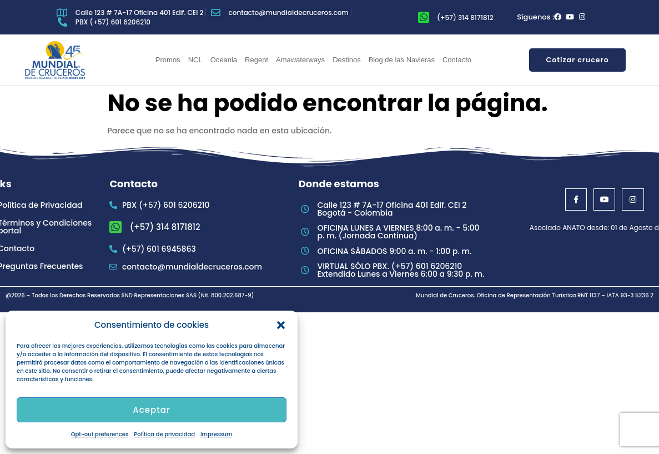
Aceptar (151, 410)
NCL (195, 60)
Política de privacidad (164, 434)
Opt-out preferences (100, 434)
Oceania (223, 60)
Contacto (456, 60)
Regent (256, 60)
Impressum (216, 434)
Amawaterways (300, 60)
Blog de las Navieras (402, 60)
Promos (167, 60)
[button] (280, 325)
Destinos (347, 60)
